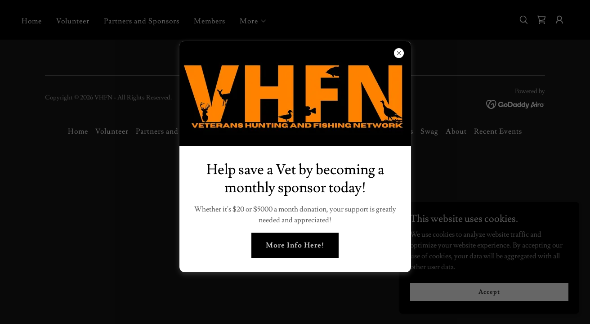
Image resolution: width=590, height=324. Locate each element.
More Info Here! (295, 245)
